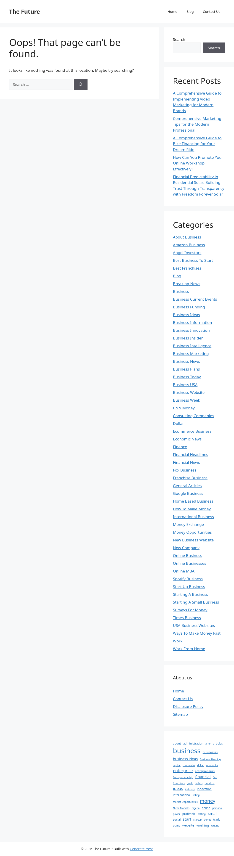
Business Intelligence (192, 345)
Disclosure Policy (188, 706)
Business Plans (186, 369)
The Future (24, 11)
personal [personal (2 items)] (217, 808)
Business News (186, 361)
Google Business (188, 493)
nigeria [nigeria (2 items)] (195, 808)
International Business (193, 516)
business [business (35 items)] (187, 750)
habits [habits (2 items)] (198, 783)
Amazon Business (189, 244)
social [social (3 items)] (177, 819)
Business (181, 291)
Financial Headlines (190, 454)
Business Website (189, 392)
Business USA (185, 384)
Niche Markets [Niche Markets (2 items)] (181, 808)
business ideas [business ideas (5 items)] (185, 758)
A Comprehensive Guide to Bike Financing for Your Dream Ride (197, 143)
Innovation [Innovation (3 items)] (204, 789)
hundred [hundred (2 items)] (209, 783)
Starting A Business (190, 594)
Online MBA (183, 571)
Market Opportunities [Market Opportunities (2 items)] (185, 801)
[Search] (81, 84)
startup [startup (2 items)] (197, 819)
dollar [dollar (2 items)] (200, 765)
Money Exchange (188, 524)
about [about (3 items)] (177, 743)
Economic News (187, 439)
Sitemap (180, 714)
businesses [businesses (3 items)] (210, 752)
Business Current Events (195, 299)
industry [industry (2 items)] (190, 789)
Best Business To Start (193, 260)
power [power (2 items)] (176, 814)
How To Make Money (192, 508)
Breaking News (186, 283)
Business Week (186, 400)
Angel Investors (187, 252)
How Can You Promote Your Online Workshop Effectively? (198, 163)
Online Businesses (189, 563)
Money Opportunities (192, 532)
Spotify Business (188, 578)
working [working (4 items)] (202, 825)
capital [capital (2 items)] (177, 765)
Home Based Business (193, 501)
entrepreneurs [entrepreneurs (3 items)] (205, 771)
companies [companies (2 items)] (189, 765)
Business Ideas (186, 314)
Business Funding (189, 307)
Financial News (186, 462)
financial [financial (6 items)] (202, 776)
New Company (186, 547)
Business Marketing (191, 353)
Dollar (178, 423)
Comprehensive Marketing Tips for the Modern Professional (197, 124)
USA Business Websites (194, 625)
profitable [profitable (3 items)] (189, 814)
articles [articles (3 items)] (218, 743)
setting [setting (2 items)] (202, 814)
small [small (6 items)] (213, 813)
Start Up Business (189, 586)
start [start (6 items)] (187, 819)
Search (179, 39)
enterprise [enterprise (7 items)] (183, 770)
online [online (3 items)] (206, 808)
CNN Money (184, 408)
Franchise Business (190, 477)
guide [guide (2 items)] (190, 783)
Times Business (187, 617)
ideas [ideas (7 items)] (178, 788)
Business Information (192, 322)
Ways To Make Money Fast (197, 633)
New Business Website (193, 540)
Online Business (187, 555)
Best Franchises (187, 268)
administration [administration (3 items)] (193, 743)
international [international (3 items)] (182, 795)
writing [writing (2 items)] (215, 825)
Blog (190, 11)
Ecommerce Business (192, 431)
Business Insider (188, 338)
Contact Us (211, 11)
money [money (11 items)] (207, 801)
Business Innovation (191, 330)
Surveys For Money (190, 609)
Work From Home (189, 648)
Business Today (187, 376)
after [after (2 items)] (208, 743)
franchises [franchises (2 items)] (179, 783)
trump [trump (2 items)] (176, 825)
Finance (180, 446)
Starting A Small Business (196, 602)
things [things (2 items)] (207, 819)
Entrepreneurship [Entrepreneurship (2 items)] (183, 777)
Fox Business (185, 470)
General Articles (187, 485)
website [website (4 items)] (188, 825)
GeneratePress (141, 848)
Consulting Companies (193, 415)
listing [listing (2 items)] (196, 795)
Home (172, 11)
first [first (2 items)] (215, 777)
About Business (187, 237)
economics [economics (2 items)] (212, 765)
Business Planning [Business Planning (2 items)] (210, 759)
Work (178, 641)
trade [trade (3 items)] (217, 819)
